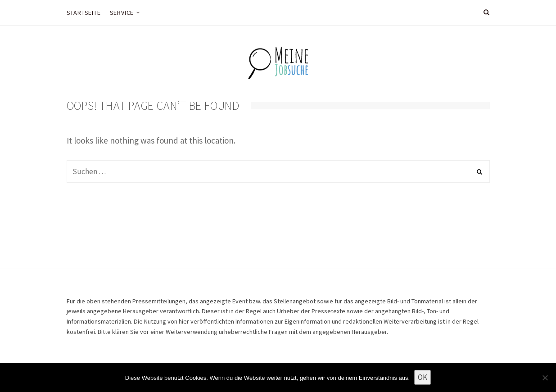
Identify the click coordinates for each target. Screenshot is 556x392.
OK (422, 377)
